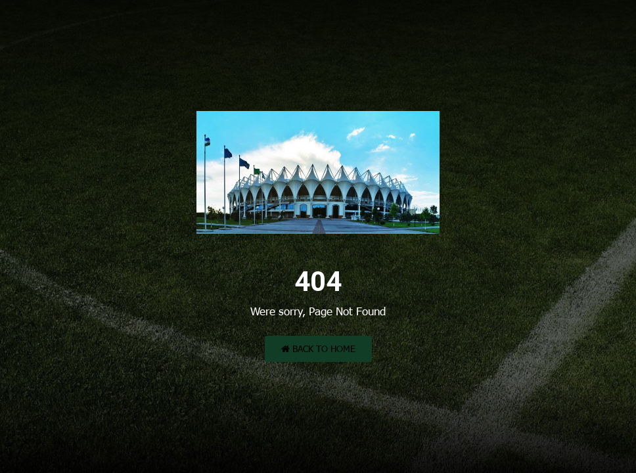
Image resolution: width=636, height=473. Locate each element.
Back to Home (318, 348)
